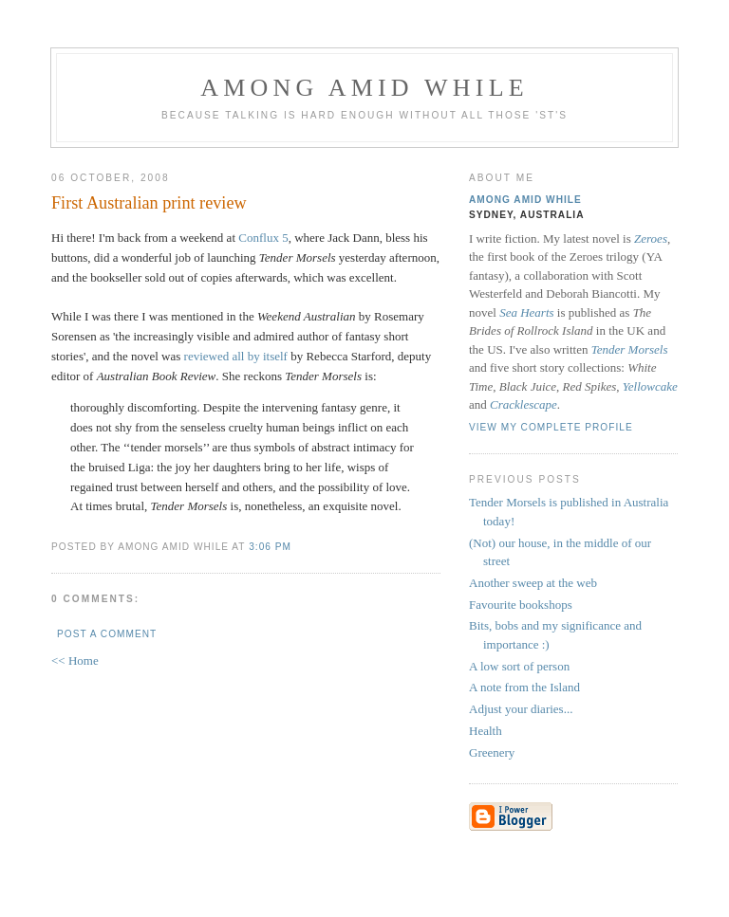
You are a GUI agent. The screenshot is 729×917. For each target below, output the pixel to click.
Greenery (491, 752)
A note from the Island (524, 687)
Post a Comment (107, 634)
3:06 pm (270, 546)
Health (485, 731)
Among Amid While (364, 87)
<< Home (75, 660)
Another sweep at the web (533, 583)
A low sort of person (519, 666)
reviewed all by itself (236, 356)
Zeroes (650, 238)
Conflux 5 (263, 237)
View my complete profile (551, 427)
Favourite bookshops (520, 604)
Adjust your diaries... (520, 709)
